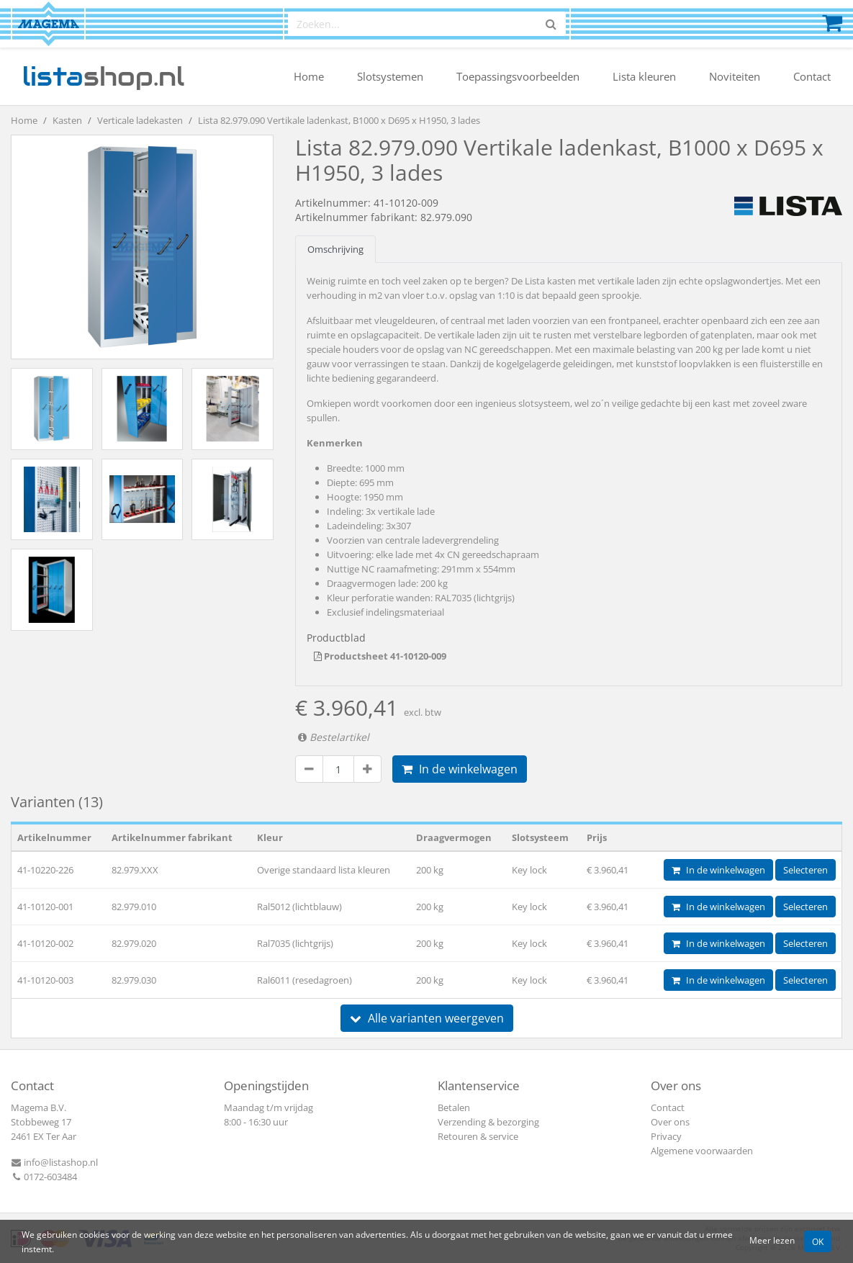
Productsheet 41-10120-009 (380, 656)
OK (817, 1241)
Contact (812, 76)
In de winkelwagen (460, 769)
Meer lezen (772, 1240)
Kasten (67, 120)
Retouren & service (478, 1136)
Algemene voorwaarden (702, 1150)
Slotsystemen (390, 76)
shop (103, 76)
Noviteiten (734, 76)
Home (309, 76)
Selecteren (805, 869)
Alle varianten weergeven (427, 1018)
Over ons (670, 1121)
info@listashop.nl (54, 1162)
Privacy (666, 1136)
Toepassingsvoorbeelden (517, 76)
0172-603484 (44, 1176)
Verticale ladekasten (140, 120)
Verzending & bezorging (488, 1121)
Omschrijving (335, 249)
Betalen (454, 1107)
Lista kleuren (644, 76)
